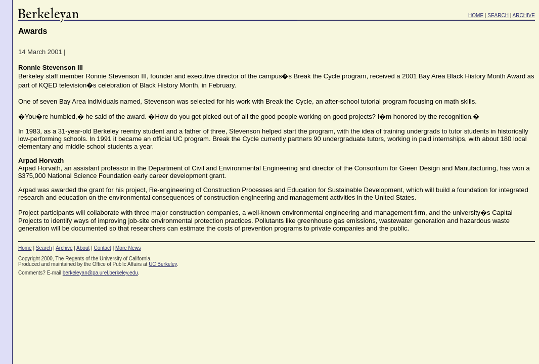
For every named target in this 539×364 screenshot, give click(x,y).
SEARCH (498, 15)
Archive (64, 248)
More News (128, 248)
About (82, 248)
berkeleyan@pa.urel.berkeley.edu (100, 273)
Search (44, 248)
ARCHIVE (524, 15)
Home (25, 248)
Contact (102, 248)
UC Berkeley (162, 264)
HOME (475, 15)
